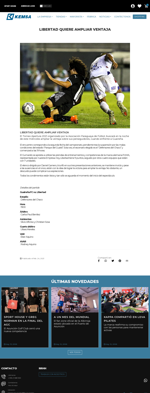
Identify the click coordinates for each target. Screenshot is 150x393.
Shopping (139, 17)
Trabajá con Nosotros (52, 374)
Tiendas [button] (60, 17)
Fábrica (91, 17)
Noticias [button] (104, 17)
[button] (139, 6)
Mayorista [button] (76, 17)
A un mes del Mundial (71, 317)
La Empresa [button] (44, 17)
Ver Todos (75, 352)
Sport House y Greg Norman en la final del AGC (23, 321)
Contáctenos (122, 17)
